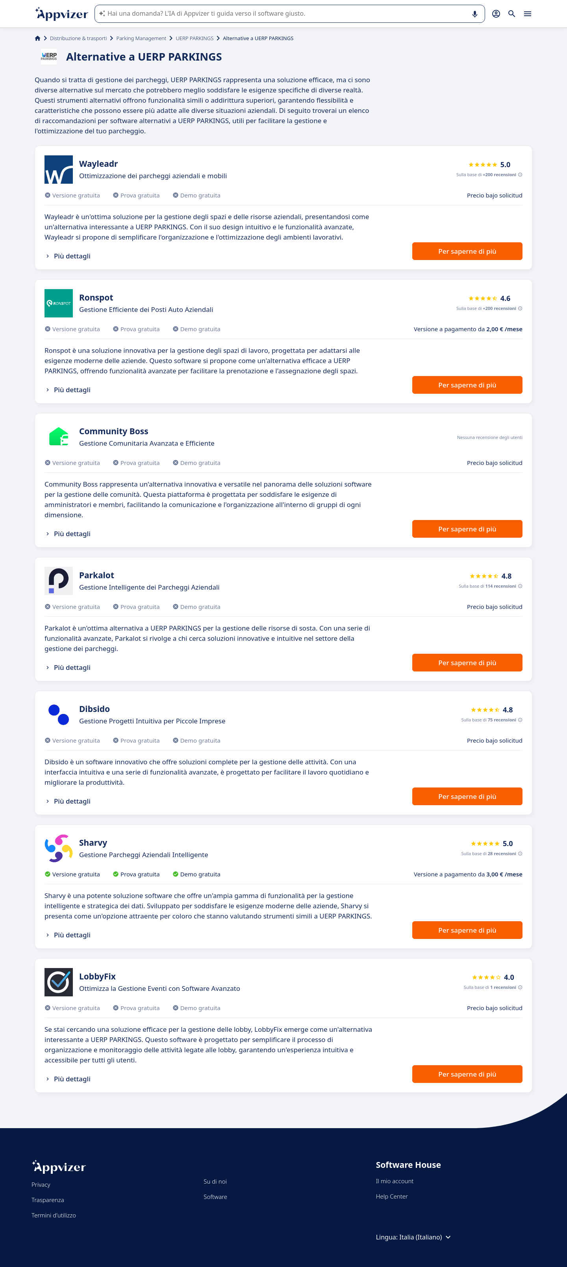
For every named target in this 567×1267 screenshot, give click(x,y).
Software (215, 1197)
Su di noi (215, 1181)
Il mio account (395, 1181)
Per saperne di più (467, 251)
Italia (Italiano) (426, 1237)
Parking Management (141, 38)
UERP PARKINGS (194, 38)
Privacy (41, 1184)
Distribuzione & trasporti (78, 38)
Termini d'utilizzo (54, 1215)
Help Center (392, 1196)
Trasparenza (48, 1200)
